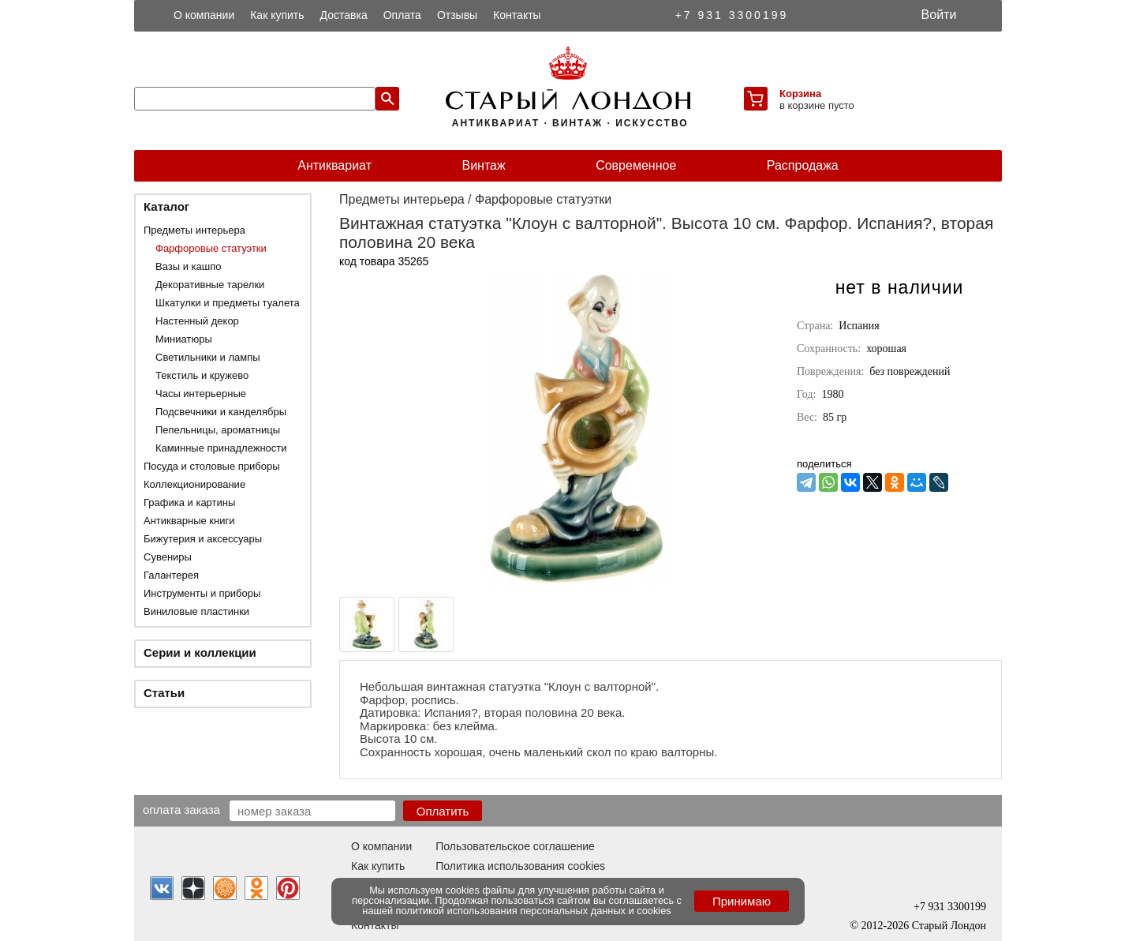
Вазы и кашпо (188, 266)
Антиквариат (334, 165)
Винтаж (483, 165)
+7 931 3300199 (732, 15)
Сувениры (168, 557)
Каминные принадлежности (221, 448)
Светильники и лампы (207, 357)
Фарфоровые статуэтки (211, 248)
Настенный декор (197, 321)
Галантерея (171, 575)
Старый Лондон (949, 926)
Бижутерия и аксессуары (203, 539)
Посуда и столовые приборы (212, 466)
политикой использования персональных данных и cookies (533, 911)
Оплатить (443, 811)
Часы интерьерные (200, 393)
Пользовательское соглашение (515, 846)
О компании (204, 15)
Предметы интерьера (194, 230)
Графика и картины (189, 502)
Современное (636, 165)
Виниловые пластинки (196, 611)
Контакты (516, 15)
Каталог (166, 206)
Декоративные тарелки (209, 285)
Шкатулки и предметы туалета (227, 303)
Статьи (164, 692)
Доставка (344, 15)
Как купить (277, 15)
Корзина (800, 93)
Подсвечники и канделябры (220, 412)
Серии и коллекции (200, 652)
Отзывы (457, 15)
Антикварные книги (189, 521)
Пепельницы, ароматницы (217, 430)
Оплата (402, 15)
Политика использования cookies (520, 866)
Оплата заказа (181, 809)
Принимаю (741, 901)
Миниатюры (183, 339)
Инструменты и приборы (202, 593)
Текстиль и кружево (201, 375)
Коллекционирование (194, 484)
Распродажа (803, 165)
